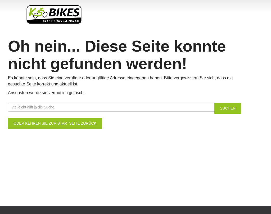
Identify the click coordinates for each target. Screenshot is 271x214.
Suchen (228, 108)
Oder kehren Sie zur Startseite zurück (54, 123)
